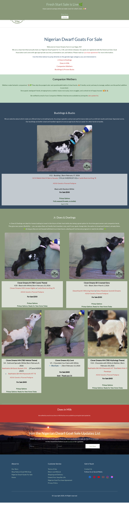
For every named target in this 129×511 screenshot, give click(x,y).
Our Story (15, 469)
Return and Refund (54, 472)
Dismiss (64, 17)
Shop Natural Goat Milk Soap (21, 472)
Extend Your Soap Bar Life (57, 477)
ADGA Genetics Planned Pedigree (64, 183)
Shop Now (64, 14)
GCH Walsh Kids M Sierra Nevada (45, 178)
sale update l (92, 96)
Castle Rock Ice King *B (46, 288)
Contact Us (88, 469)
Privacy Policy (53, 483)
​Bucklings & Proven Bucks (64, 69)
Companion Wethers (64, 66)
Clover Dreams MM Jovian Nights (23, 288)
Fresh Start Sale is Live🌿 (64, 4)
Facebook (71, 442)
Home (14, 477)
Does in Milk (64, 63)
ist (97, 96)
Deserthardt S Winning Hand (84, 291)
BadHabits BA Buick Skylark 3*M (14, 368)
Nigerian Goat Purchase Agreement (60, 480)
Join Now (92, 446)
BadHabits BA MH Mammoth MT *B (22, 374)
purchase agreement (91, 52)
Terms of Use (52, 469)
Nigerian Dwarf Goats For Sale (22, 474)
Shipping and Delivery (55, 474)
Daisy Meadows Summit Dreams (108, 291)
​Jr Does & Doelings (64, 60)
